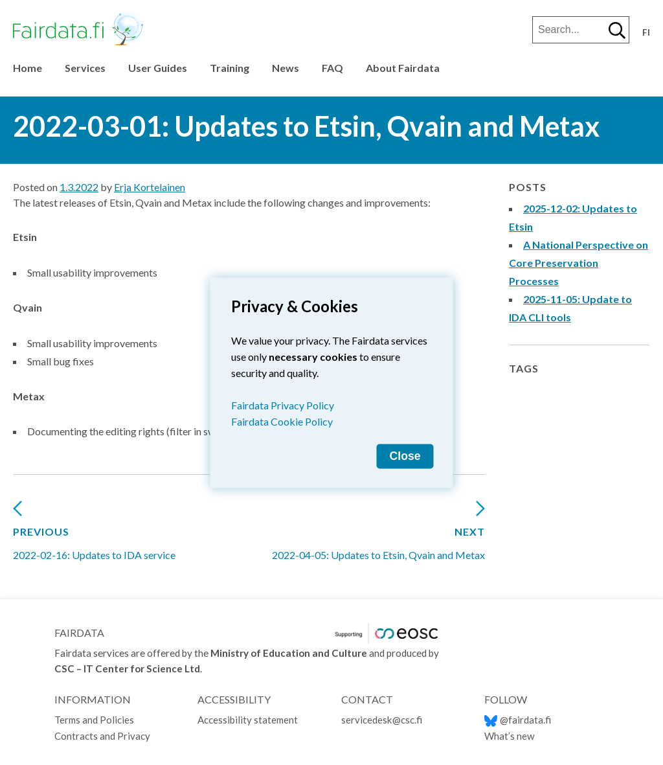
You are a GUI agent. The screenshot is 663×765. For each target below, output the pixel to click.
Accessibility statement (248, 719)
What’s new (509, 736)
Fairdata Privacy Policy (282, 404)
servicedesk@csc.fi (381, 719)
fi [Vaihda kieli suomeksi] (646, 32)
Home (27, 68)
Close (405, 455)
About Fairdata (403, 68)
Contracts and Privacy (102, 736)
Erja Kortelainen (149, 187)
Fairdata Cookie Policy (282, 421)
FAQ (332, 68)
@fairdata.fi (517, 719)
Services (85, 68)
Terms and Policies (95, 719)
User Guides (157, 68)
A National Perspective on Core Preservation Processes (578, 262)
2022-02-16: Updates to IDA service (94, 535)
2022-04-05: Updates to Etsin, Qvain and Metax (378, 535)
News (285, 68)
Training (229, 68)
